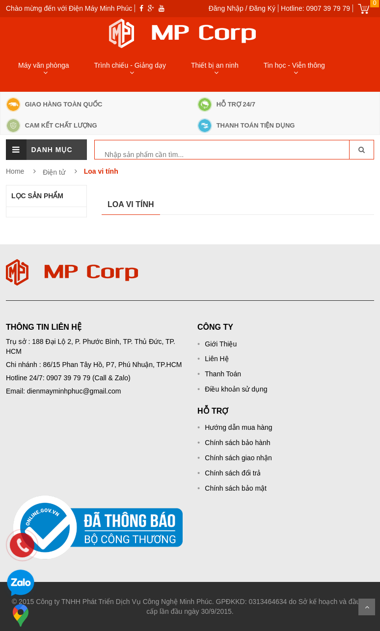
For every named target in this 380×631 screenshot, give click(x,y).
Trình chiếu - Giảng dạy (130, 65)
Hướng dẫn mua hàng (238, 427)
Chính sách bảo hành (237, 443)
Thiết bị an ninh (215, 65)
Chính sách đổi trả (233, 473)
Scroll (366, 607)
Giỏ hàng (363, 8)
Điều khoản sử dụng (236, 389)
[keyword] (147, 154)
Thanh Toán (223, 374)
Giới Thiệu (221, 344)
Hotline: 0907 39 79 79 (315, 8)
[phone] (22, 545)
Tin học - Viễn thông (294, 65)
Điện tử (55, 172)
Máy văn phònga (43, 65)
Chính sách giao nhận (238, 458)
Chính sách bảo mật (236, 488)
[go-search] (361, 149)
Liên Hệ (216, 359)
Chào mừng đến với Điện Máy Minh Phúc (69, 8)
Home (15, 171)
